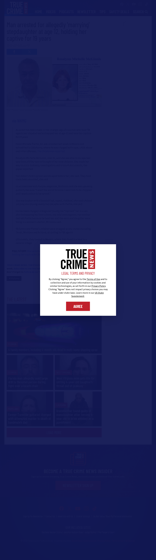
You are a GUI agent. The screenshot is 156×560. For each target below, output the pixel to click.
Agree (78, 306)
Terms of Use (93, 279)
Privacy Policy (98, 286)
